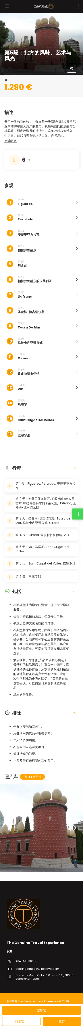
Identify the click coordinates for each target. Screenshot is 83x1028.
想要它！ (21, 1021)
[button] (10, 141)
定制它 (41, 1010)
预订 (62, 1021)
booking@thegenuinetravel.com (37, 969)
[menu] (78, 6)
